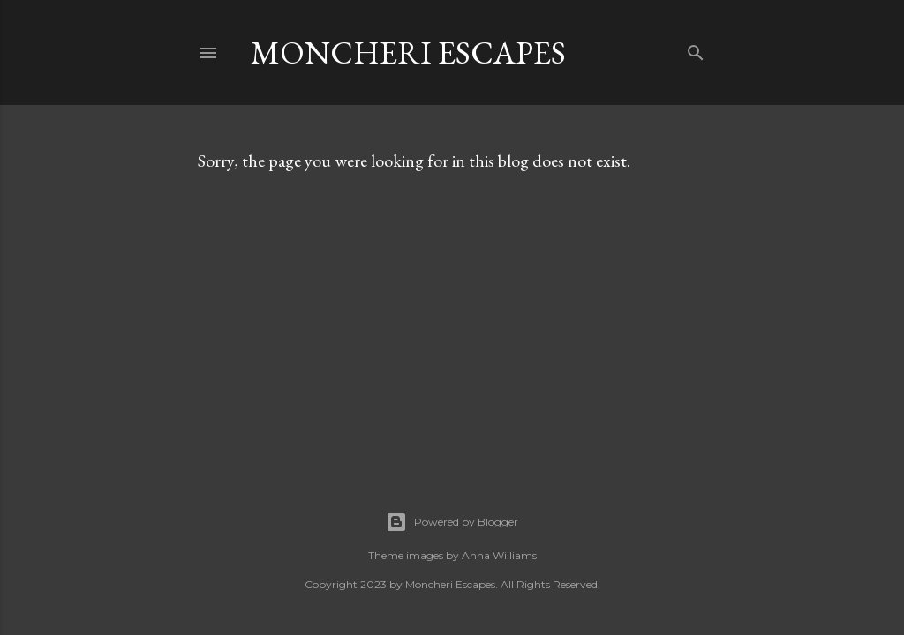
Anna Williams (499, 555)
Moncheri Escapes (408, 52)
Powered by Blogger (452, 522)
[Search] (695, 49)
